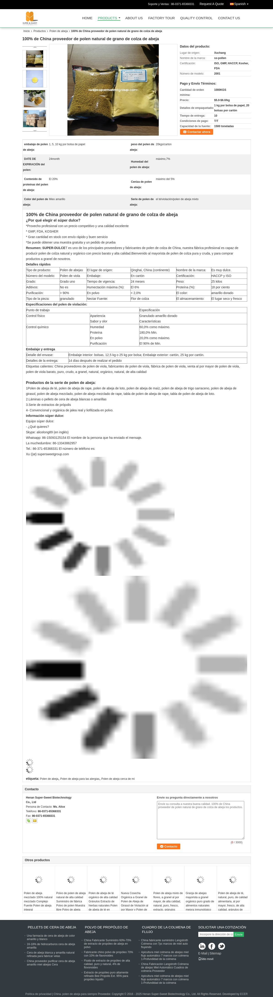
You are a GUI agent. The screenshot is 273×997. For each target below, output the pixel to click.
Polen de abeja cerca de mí (118, 778)
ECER (244, 994)
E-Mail (202, 953)
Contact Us (229, 18)
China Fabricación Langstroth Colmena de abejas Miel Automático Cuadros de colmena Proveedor (165, 967)
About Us (134, 18)
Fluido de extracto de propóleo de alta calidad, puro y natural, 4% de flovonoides (107, 964)
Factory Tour (161, 18)
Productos (40, 31)
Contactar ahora (199, 132)
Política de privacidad (38, 994)
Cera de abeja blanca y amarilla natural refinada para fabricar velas (51, 954)
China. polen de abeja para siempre (75, 994)
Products (107, 18)
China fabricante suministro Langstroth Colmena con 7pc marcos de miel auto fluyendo (164, 944)
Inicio (27, 31)
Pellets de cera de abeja (52, 927)
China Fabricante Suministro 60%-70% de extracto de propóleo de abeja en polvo (107, 944)
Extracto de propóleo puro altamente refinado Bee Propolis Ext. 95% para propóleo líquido (106, 976)
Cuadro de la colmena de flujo (166, 929)
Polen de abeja (59, 31)
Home (87, 18)
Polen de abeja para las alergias (79, 778)
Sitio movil (206, 959)
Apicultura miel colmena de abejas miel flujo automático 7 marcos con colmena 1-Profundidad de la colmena (165, 956)
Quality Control (196, 18)
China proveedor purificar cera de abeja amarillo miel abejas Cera (51, 962)
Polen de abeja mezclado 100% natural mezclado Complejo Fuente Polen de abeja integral (38, 901)
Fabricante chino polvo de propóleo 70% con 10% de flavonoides (108, 954)
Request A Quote (212, 4)
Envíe (239, 934)
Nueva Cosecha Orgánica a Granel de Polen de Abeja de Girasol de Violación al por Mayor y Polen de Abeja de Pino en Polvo (135, 903)
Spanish (242, 3)
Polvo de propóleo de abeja (106, 929)
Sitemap (215, 953)
